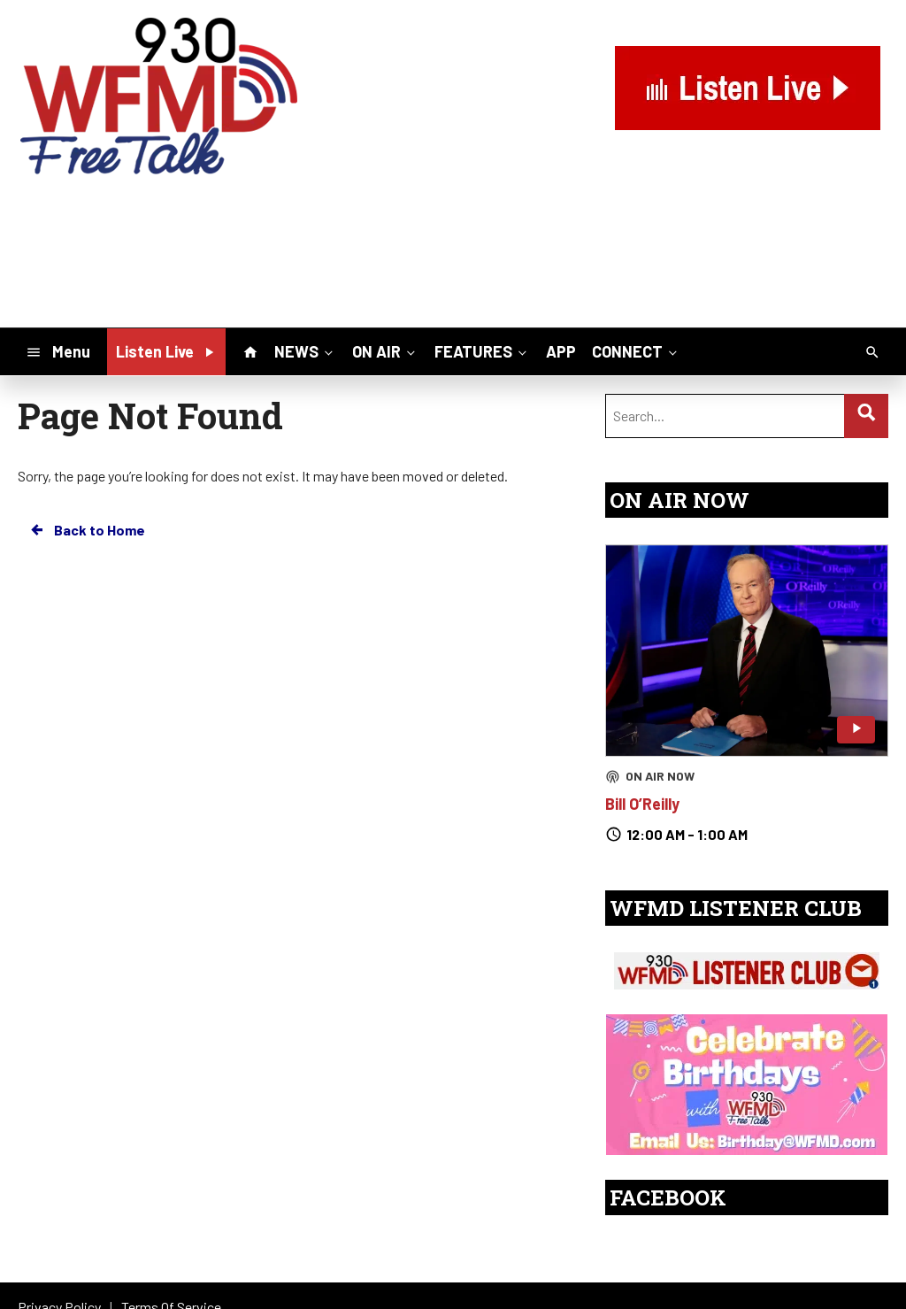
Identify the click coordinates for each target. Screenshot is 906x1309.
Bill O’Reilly (642, 803)
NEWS (305, 351)
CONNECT (636, 351)
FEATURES (482, 351)
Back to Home (86, 530)
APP (561, 351)
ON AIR (385, 351)
